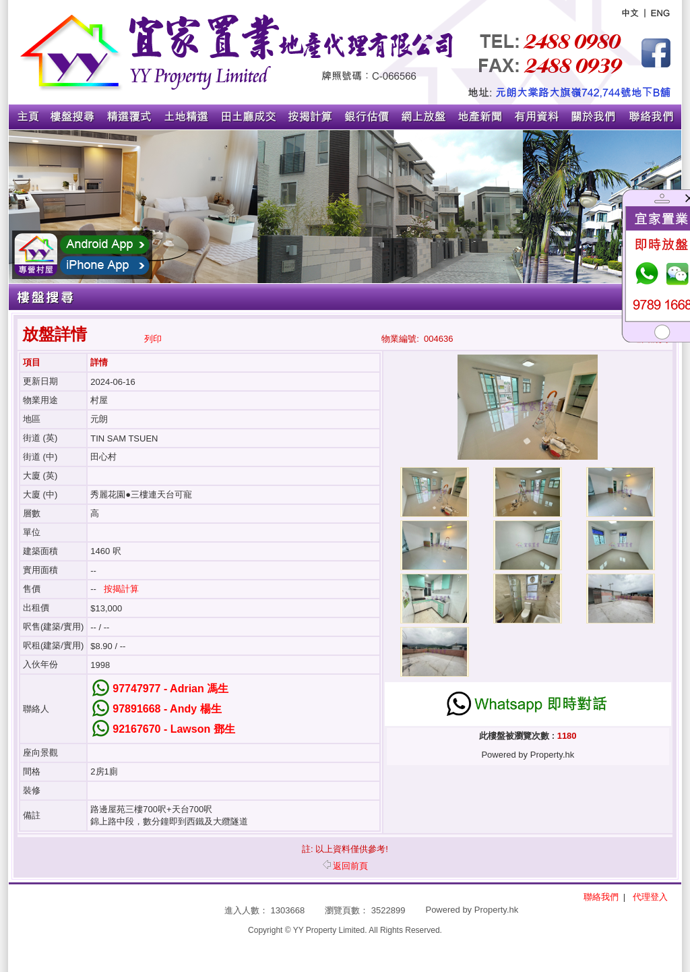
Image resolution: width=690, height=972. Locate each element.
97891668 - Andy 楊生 (167, 709)
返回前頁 (345, 866)
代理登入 (650, 897)
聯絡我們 (601, 897)
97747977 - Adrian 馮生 (170, 688)
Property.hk (496, 910)
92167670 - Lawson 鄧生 (173, 729)
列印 (153, 339)
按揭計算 (121, 589)
